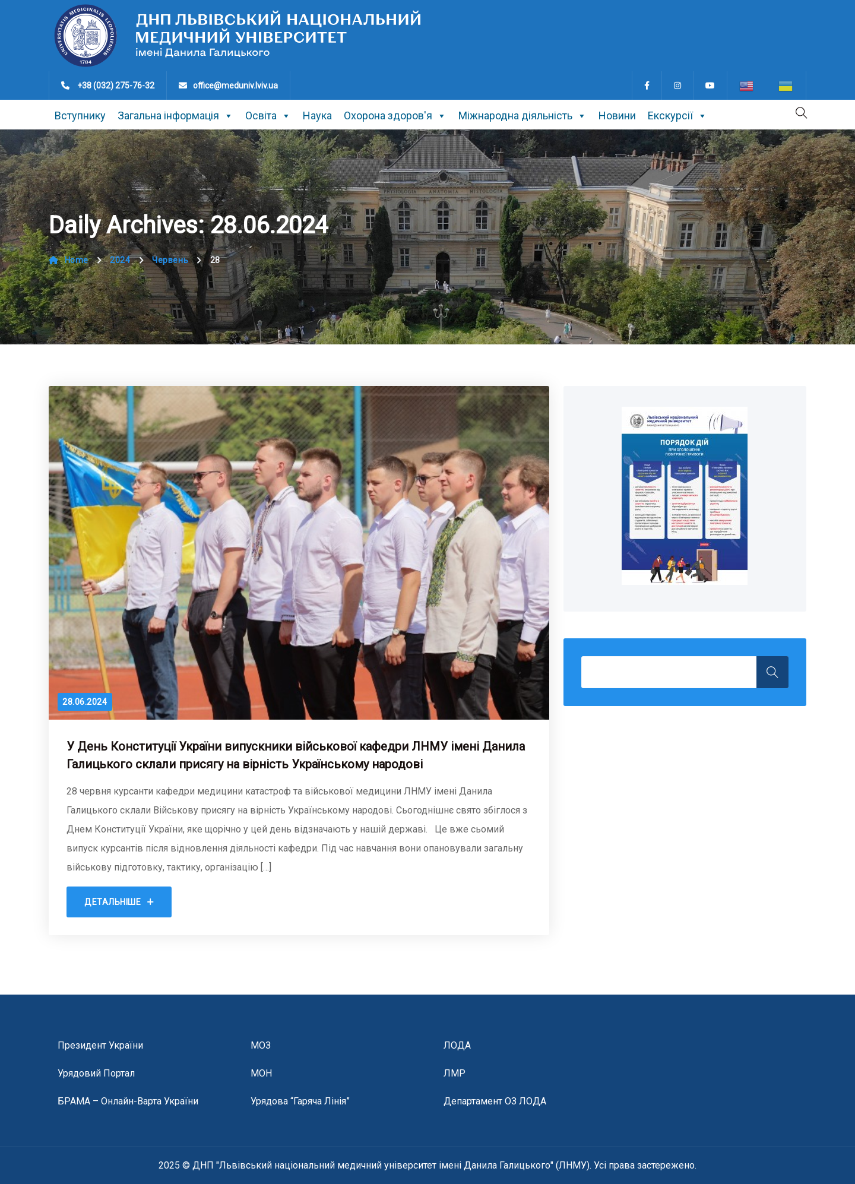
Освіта (268, 116)
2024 (120, 260)
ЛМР (455, 1073)
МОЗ (261, 1045)
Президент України (100, 1045)
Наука (317, 115)
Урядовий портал (96, 1073)
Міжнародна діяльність (522, 116)
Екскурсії (677, 116)
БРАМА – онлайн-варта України (128, 1101)
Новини (617, 115)
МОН (261, 1073)
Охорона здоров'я (395, 116)
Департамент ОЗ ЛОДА (495, 1101)
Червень (170, 260)
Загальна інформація (175, 116)
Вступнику (80, 115)
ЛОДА (457, 1045)
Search (772, 672)
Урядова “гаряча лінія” (300, 1101)
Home (68, 260)
